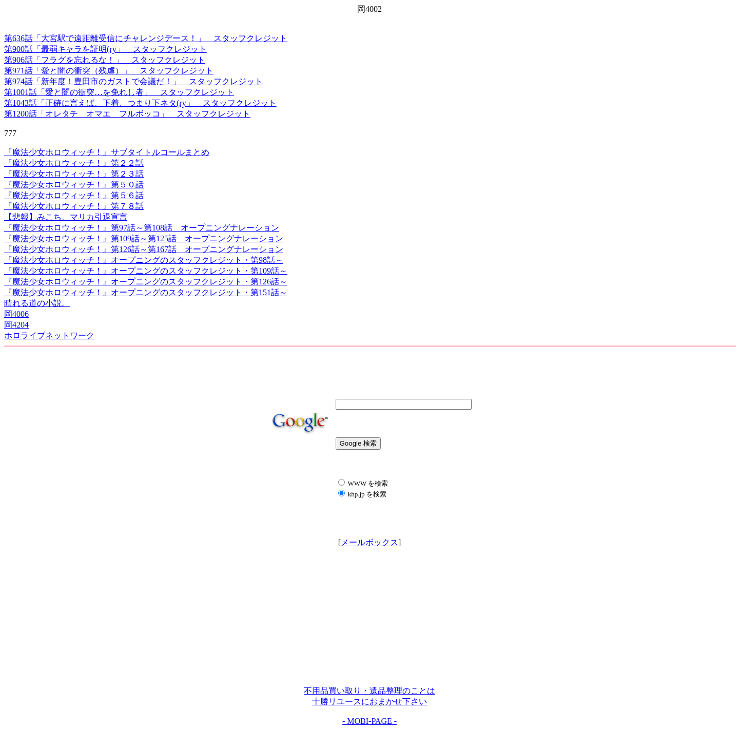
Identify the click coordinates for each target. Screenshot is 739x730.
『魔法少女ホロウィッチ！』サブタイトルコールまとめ (106, 152)
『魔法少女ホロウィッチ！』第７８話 (74, 206)
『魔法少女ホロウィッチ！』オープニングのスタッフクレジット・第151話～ (145, 292)
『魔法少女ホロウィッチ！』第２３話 (74, 173)
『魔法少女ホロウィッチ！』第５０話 (74, 184)
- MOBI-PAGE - (369, 721)
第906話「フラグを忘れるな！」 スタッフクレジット (104, 59)
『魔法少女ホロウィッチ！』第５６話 (74, 195)
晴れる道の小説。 (37, 303)
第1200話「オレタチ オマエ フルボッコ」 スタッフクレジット (127, 113)
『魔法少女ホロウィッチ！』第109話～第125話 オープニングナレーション (143, 238)
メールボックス (369, 542)
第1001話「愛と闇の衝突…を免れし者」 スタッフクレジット (119, 92)
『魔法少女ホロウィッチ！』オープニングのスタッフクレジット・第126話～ (145, 281)
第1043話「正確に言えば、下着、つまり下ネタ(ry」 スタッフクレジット (140, 103)
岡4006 (16, 314)
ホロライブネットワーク (49, 335)
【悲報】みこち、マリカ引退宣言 (65, 217)
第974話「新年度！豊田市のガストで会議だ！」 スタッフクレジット (133, 81)
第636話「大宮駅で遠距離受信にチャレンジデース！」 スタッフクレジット (145, 38)
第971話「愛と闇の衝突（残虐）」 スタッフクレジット (108, 70)
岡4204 (16, 324)
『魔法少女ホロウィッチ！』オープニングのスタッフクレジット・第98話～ (143, 260)
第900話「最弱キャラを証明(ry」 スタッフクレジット (105, 49)
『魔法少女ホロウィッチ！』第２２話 (74, 163)
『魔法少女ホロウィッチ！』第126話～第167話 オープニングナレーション (143, 249)
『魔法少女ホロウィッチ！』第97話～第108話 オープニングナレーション (141, 227)
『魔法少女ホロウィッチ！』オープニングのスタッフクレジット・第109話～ (145, 270)
